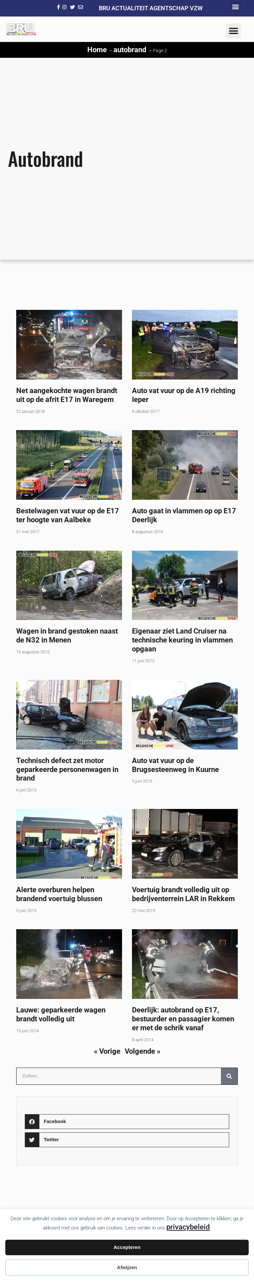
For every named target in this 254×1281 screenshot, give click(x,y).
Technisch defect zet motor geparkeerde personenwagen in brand (67, 769)
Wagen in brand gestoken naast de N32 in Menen (67, 635)
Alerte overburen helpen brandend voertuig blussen (59, 894)
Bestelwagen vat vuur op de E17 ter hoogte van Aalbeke (67, 515)
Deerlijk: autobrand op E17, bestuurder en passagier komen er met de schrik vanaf (183, 1019)
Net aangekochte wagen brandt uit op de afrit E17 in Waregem (66, 395)
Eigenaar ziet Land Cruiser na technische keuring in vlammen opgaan (182, 640)
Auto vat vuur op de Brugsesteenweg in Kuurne (175, 765)
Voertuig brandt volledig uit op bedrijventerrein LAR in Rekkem (183, 894)
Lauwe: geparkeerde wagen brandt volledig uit (61, 1014)
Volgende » (142, 1051)
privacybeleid (188, 1227)
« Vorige (107, 1051)
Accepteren (127, 1247)
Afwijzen (127, 1267)
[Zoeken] (229, 1076)
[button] (235, 6)
